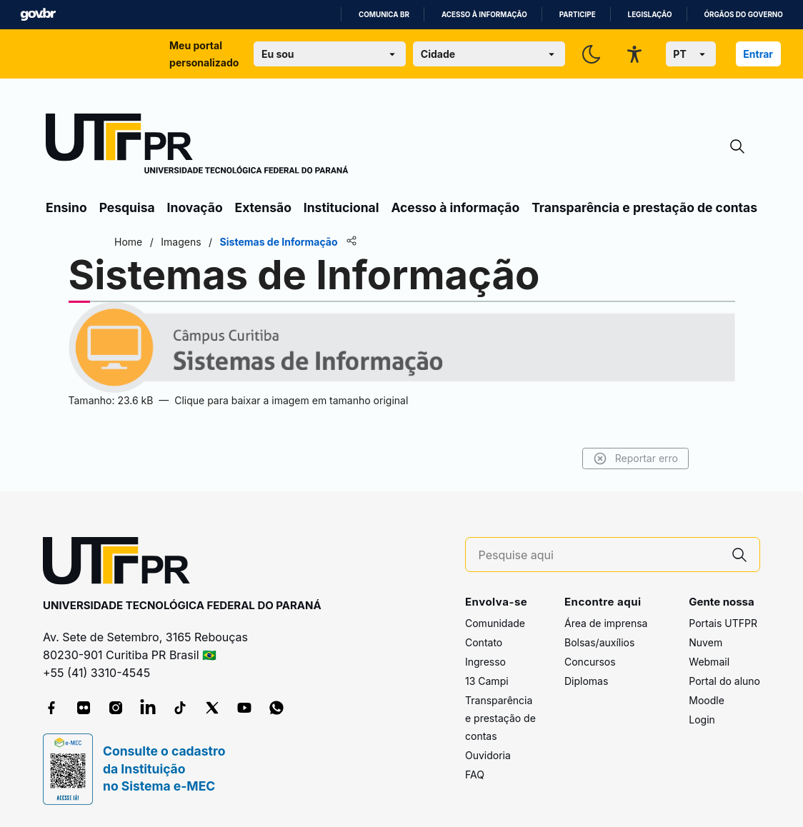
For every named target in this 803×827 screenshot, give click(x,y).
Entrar (758, 54)
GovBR (38, 14)
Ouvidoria (488, 755)
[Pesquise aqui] (599, 555)
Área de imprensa (605, 623)
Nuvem (705, 642)
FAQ (474, 774)
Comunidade (495, 623)
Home (159, 242)
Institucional (341, 207)
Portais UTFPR (723, 623)
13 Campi (487, 681)
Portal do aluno (724, 681)
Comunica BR (384, 15)
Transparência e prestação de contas (644, 207)
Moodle (706, 700)
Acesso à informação (484, 15)
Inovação (195, 207)
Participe (577, 15)
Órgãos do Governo (743, 15)
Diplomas (586, 681)
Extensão (263, 207)
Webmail (709, 662)
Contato (483, 642)
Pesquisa (127, 207)
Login (702, 719)
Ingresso (485, 662)
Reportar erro (604, 458)
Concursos (590, 662)
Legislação (650, 15)
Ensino (66, 207)
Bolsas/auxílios (599, 642)
